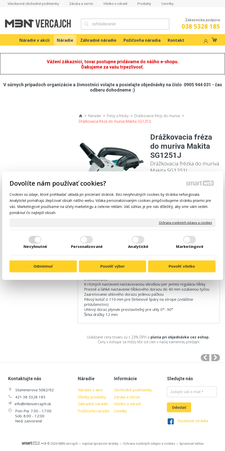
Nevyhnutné (35, 246)
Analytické (138, 246)
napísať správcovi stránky (100, 443)
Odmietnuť (43, 266)
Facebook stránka (193, 420)
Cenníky (120, 410)
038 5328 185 (201, 26)
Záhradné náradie (93, 403)
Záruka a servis (127, 396)
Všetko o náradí (127, 403)
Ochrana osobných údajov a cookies (185, 223)
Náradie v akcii (90, 389)
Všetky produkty (92, 396)
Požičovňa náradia (93, 410)
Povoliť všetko (182, 266)
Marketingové (189, 246)
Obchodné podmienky (133, 389)
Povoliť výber (112, 266)
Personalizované (87, 246)
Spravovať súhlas (191, 443)
